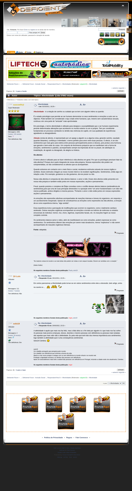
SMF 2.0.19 (57, 448)
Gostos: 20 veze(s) (14, 335)
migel (70, 318)
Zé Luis (16, 276)
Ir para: (105, 383)
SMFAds (62, 450)
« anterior (115, 88)
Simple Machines (75, 448)
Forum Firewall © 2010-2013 (71, 455)
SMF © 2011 (66, 448)
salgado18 (83, 84)
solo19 (75, 270)
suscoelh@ (18, 104)
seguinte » (122, 88)
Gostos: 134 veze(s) (14, 134)
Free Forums (71, 450)
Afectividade (43, 104)
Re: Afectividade (44, 276)
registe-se (33, 29)
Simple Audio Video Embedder (67, 452)
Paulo (70, 270)
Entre (26, 29)
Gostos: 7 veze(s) (14, 291)
